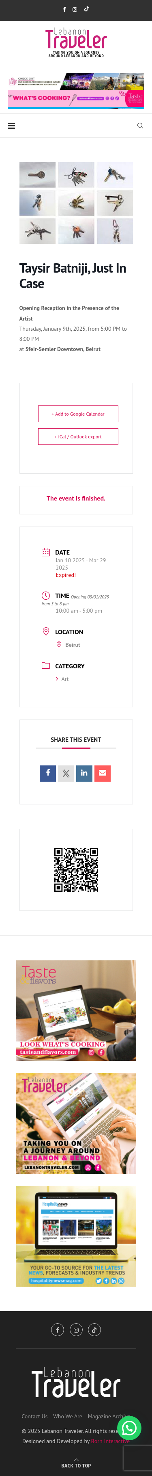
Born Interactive (110, 1441)
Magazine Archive (109, 1416)
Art (62, 679)
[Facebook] (64, 9)
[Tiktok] (86, 9)
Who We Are (67, 1416)
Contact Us (34, 1416)
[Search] (140, 125)
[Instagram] (75, 9)
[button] (129, 1428)
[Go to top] (76, 1465)
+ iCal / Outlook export (77, 436)
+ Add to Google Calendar (77, 414)
